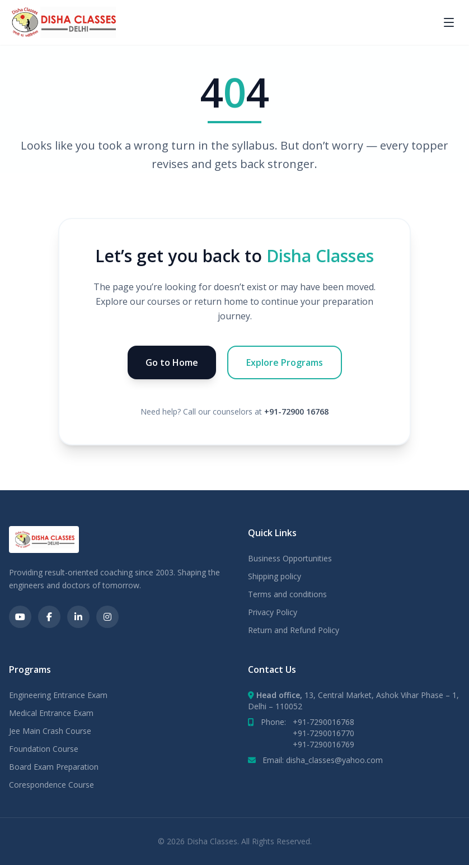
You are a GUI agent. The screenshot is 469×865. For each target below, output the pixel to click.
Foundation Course (43, 748)
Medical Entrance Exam (51, 713)
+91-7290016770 (323, 733)
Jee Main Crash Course (50, 731)
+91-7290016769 (323, 744)
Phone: (307, 722)
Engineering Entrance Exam (58, 695)
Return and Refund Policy (293, 630)
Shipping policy (274, 576)
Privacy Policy (272, 612)
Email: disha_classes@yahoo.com (322, 760)
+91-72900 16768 (296, 411)
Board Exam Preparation (54, 766)
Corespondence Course (51, 784)
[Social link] (20, 617)
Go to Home (172, 362)
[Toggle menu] (449, 22)
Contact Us (272, 669)
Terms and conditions (287, 594)
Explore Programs (284, 362)
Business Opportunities (290, 558)
